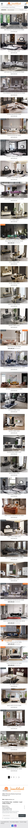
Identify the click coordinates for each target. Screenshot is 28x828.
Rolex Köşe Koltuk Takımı (14, 346)
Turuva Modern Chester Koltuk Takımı (14, 747)
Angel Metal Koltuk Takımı (14, 705)
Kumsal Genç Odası (14, 579)
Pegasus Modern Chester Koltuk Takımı (14, 367)
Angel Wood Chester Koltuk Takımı (14, 515)
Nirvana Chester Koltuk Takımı (14, 388)
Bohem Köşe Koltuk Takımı (14, 114)
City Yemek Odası (14, 219)
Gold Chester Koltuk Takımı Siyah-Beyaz (14, 621)
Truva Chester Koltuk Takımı (14, 769)
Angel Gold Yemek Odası (14, 536)
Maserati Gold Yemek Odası (14, 177)
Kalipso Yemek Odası (14, 431)
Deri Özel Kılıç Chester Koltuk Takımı (14, 29)
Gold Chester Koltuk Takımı (14, 642)
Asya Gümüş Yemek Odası (14, 494)
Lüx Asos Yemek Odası (14, 410)
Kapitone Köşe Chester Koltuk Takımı (14, 72)
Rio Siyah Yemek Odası (14, 51)
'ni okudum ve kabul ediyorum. (12, 818)
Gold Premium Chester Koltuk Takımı (14, 600)
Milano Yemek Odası (14, 283)
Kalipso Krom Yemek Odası (14, 452)
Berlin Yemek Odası (14, 473)
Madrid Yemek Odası (14, 325)
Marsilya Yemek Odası (14, 304)
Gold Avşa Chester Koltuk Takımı (14, 241)
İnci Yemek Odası (14, 684)
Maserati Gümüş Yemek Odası (14, 156)
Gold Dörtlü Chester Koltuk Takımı (14, 198)
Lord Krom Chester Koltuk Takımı (14, 557)
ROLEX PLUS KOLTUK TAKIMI (14, 135)
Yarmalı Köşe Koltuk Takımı (14, 726)
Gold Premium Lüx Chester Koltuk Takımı (14, 93)
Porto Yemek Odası (14, 262)
